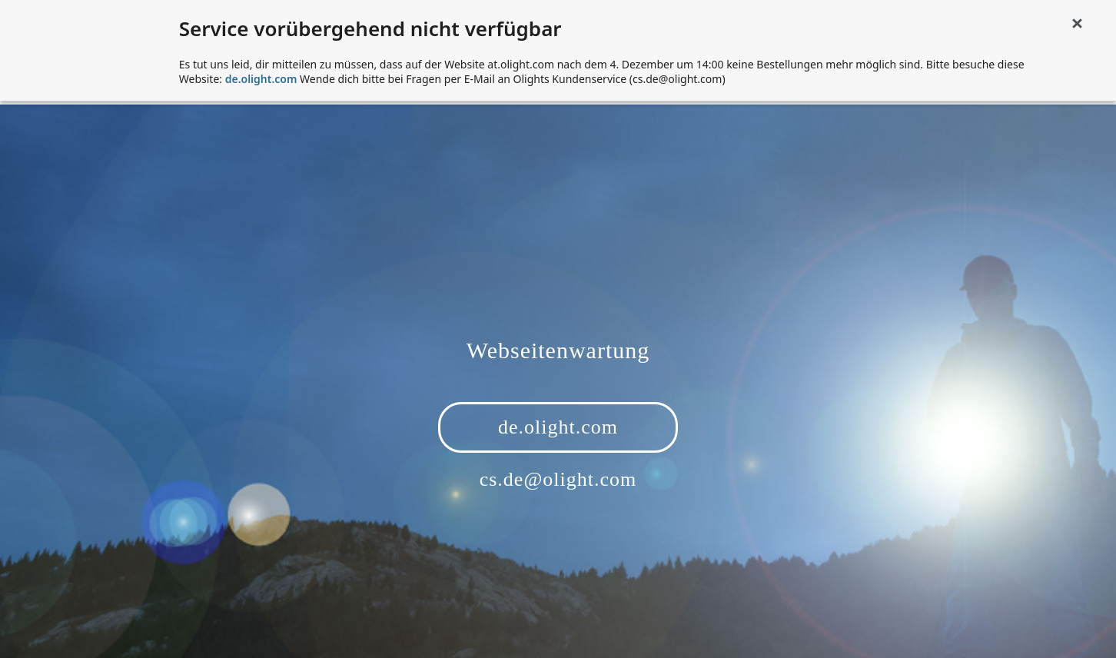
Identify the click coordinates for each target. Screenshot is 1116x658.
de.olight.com (261, 78)
